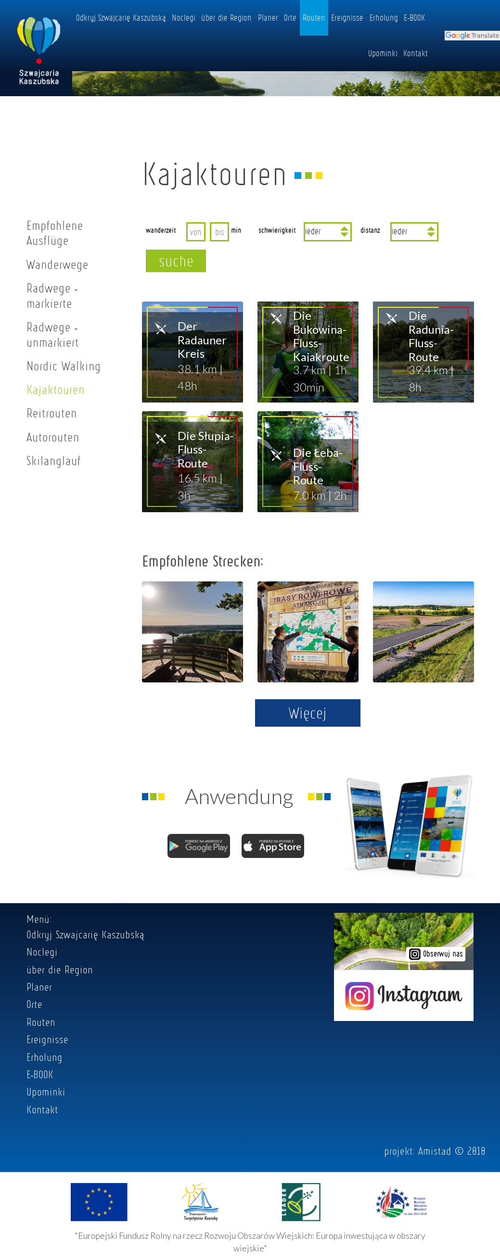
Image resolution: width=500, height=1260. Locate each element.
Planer (268, 17)
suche (176, 261)
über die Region (226, 17)
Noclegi (183, 17)
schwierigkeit (276, 230)
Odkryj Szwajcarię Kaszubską (121, 17)
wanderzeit (161, 230)
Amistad (434, 1151)
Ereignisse (347, 17)
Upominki (382, 53)
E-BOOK (414, 17)
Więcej (308, 713)
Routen (314, 17)
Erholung (384, 17)
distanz (370, 230)
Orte (290, 17)
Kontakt (415, 53)
